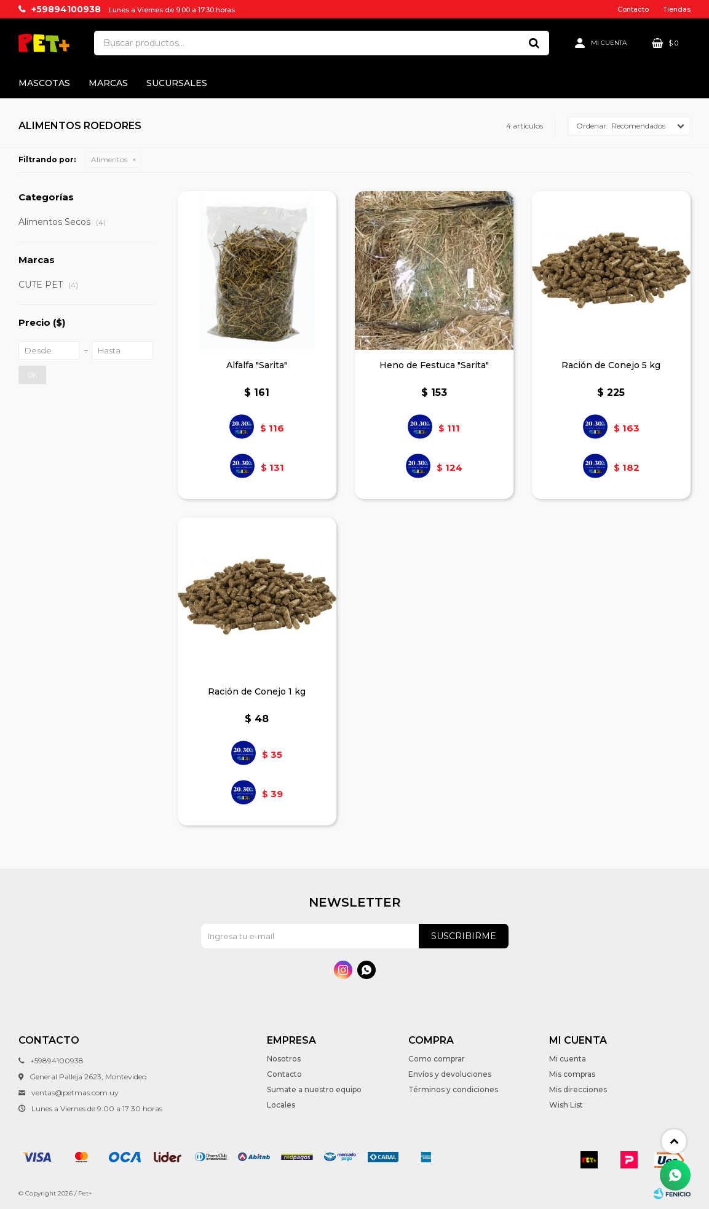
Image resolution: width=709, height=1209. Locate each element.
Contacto (633, 9)
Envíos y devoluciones (449, 1074)
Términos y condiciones (453, 1089)
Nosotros (284, 1058)
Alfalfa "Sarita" (256, 365)
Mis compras (572, 1074)
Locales (281, 1104)
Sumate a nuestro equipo (314, 1089)
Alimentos (109, 159)
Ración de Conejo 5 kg (610, 365)
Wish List (566, 1104)
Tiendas (677, 9)
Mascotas (44, 83)
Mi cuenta (567, 1058)
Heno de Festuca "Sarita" (434, 365)
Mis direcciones (578, 1089)
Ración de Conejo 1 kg (257, 691)
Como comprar (436, 1058)
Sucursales (176, 83)
